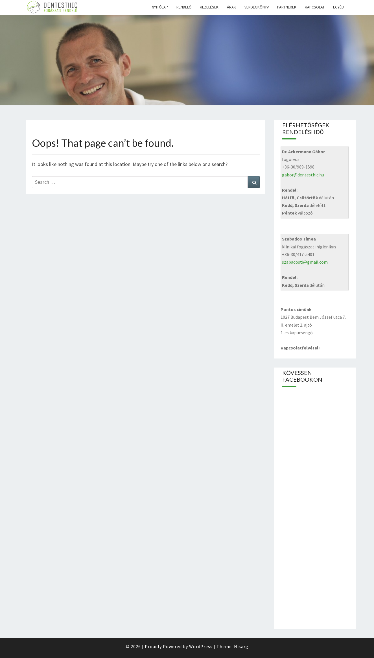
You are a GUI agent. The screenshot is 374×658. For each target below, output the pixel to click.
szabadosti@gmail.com (305, 262)
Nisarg (241, 646)
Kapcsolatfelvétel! (300, 348)
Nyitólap (160, 7)
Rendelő (183, 7)
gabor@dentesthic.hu (303, 175)
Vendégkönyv (256, 7)
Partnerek (286, 7)
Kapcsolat (315, 7)
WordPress (201, 646)
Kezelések (209, 7)
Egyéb (338, 7)
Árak (231, 7)
